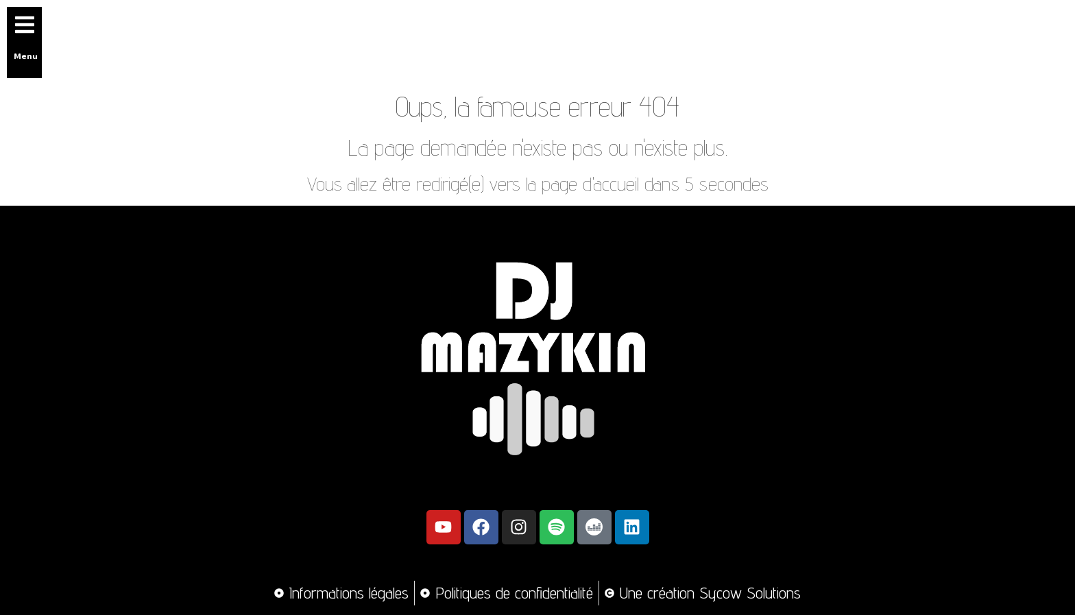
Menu (26, 55)
